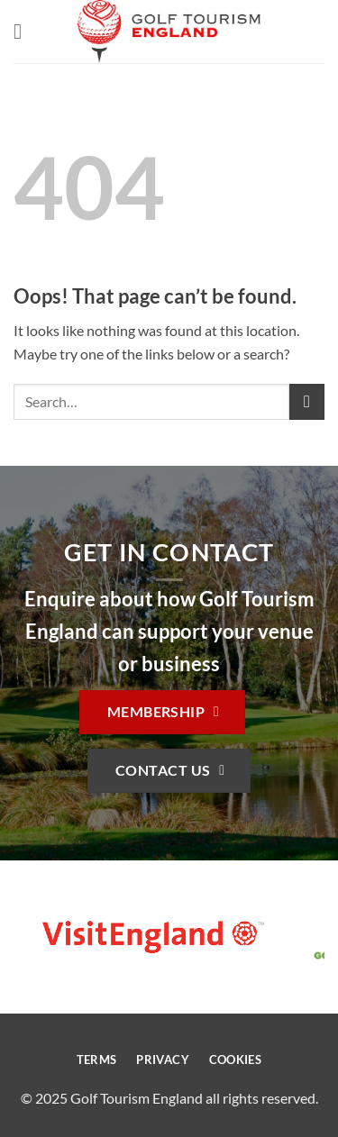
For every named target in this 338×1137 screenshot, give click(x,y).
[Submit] (306, 401)
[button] (24, 31)
